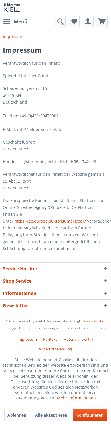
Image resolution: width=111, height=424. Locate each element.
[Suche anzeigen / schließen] (60, 21)
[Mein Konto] (88, 21)
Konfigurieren (90, 415)
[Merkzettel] (74, 21)
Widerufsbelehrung (55, 349)
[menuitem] (15, 21)
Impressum (27, 339)
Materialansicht (76, 339)
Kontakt (50, 339)
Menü (15, 21)
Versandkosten (93, 321)
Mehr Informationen (76, 398)
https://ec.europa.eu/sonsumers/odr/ (50, 221)
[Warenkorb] (102, 21)
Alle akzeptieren (51, 415)
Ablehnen (16, 415)
